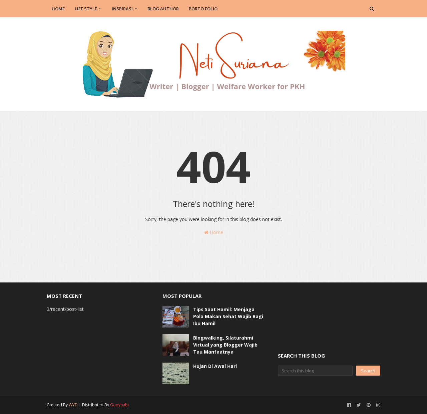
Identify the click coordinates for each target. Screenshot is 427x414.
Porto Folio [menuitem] (203, 9)
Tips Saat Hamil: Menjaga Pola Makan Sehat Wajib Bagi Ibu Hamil (228, 316)
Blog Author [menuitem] (163, 9)
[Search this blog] (315, 371)
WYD (73, 405)
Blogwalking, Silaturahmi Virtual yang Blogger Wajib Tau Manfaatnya (225, 345)
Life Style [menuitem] (86, 9)
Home (213, 232)
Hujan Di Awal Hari (215, 366)
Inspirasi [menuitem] (122, 9)
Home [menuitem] (58, 9)
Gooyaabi (119, 405)
